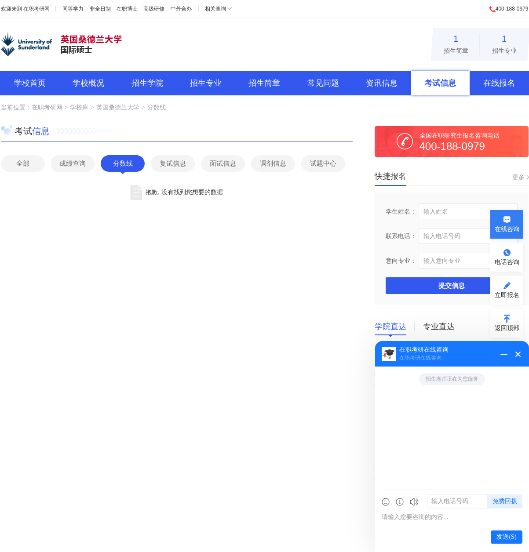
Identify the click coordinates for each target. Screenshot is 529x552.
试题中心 (323, 163)
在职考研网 (36, 9)
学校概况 (88, 83)
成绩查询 (72, 163)
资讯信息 (382, 83)
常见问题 (323, 83)
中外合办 (181, 9)
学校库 (79, 107)
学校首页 (30, 83)
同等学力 (73, 9)
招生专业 (504, 43)
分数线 (156, 107)
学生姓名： (401, 211)
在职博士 (127, 9)
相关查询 (215, 9)
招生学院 (147, 83)
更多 (518, 177)
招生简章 (456, 43)
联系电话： (401, 236)
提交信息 (451, 285)
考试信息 (440, 83)
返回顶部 (507, 327)
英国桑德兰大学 (117, 107)
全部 (22, 163)
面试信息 (223, 163)
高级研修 (153, 9)
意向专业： (401, 260)
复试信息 (173, 163)
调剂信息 (273, 163)
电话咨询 (507, 261)
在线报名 (499, 83)
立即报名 (507, 294)
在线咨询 (507, 228)
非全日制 (100, 9)
